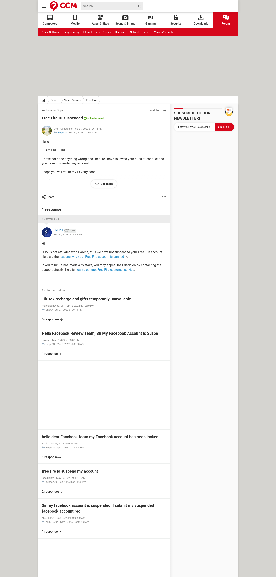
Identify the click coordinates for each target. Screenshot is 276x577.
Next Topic (155, 110)
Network (135, 32)
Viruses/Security (163, 32)
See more (106, 183)
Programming (71, 32)
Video (147, 32)
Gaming (150, 20)
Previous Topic (55, 110)
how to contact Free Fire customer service (104, 270)
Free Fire (91, 100)
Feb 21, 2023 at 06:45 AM (83, 132)
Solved (91, 118)
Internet (87, 32)
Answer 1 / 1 (50, 219)
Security (175, 20)
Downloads (201, 20)
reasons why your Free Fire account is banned (91, 257)
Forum (226, 20)
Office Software (51, 32)
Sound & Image (125, 20)
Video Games (103, 32)
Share (50, 197)
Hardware (120, 32)
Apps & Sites (100, 20)
